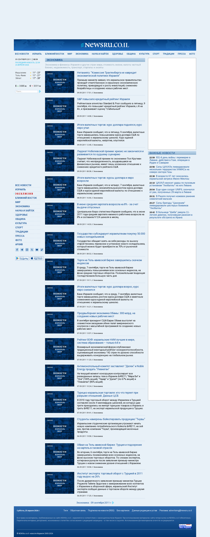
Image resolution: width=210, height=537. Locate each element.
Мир (70, 54)
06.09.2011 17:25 (84, 532)
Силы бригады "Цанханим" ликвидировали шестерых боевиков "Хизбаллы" (168, 205)
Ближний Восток (54, 54)
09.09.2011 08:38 (84, 171)
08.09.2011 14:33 (84, 224)
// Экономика (97, 93)
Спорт (156, 54)
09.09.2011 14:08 (84, 116)
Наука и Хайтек (100, 54)
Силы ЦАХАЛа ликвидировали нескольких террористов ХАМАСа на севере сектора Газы (169, 169)
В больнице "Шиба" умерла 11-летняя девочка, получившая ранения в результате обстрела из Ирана (170, 215)
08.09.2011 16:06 (84, 198)
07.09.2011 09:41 (84, 449)
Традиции (168, 54)
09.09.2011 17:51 (84, 93)
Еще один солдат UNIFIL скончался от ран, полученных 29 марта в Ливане (171, 190)
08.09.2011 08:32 (84, 290)
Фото (192, 54)
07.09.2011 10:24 (84, 423)
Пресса (182, 54)
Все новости (22, 54)
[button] (59, 261)
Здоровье (117, 54)
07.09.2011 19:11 (84, 317)
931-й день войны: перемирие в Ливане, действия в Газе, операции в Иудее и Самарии (169, 160)
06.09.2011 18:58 (84, 503)
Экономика (82, 54)
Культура (144, 54)
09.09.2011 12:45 (84, 145)
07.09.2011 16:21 (84, 343)
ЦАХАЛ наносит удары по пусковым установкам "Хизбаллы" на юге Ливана (172, 184)
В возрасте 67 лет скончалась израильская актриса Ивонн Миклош (169, 177)
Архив (19, 244)
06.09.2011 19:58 (84, 473)
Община (131, 54)
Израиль (37, 54)
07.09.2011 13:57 (84, 370)
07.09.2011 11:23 (84, 396)
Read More (73, 253)
